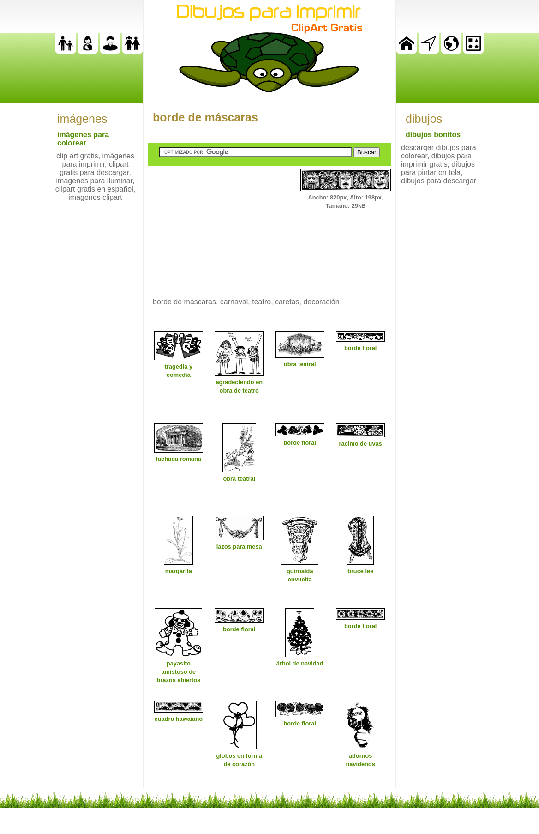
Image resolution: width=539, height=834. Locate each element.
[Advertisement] (217, 226)
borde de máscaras (205, 117)
